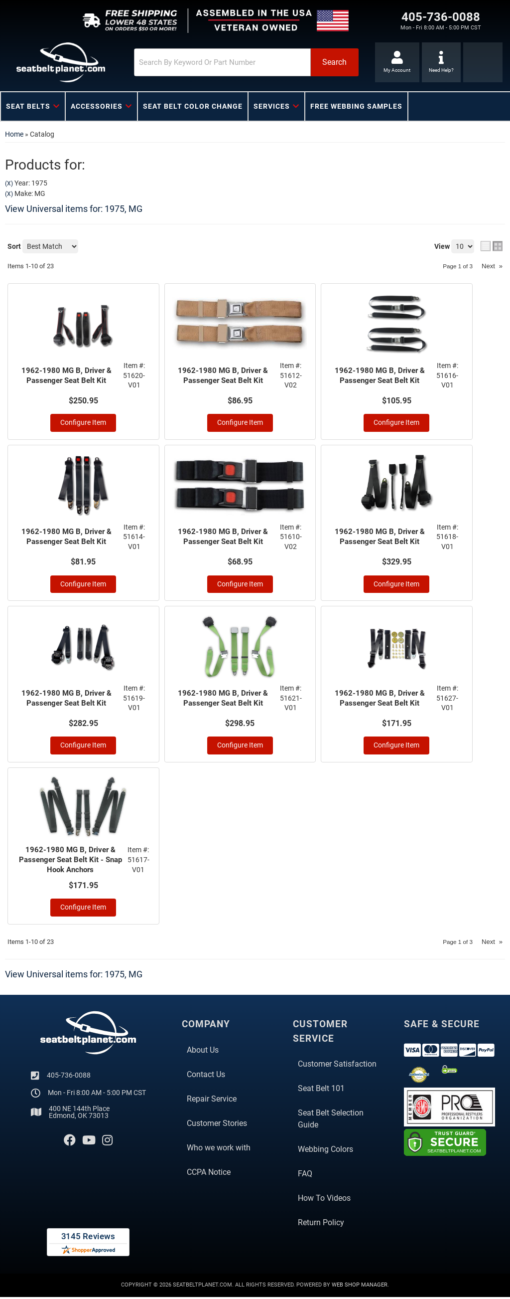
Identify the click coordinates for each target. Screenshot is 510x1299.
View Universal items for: (73, 208)
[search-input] (203, 62)
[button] (230, 62)
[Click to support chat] (441, 62)
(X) (9, 183)
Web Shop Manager (359, 1287)
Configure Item (83, 423)
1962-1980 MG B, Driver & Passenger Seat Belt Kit (67, 375)
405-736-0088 (69, 1077)
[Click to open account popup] (395, 62)
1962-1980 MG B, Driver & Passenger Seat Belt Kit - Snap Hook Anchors (71, 861)
